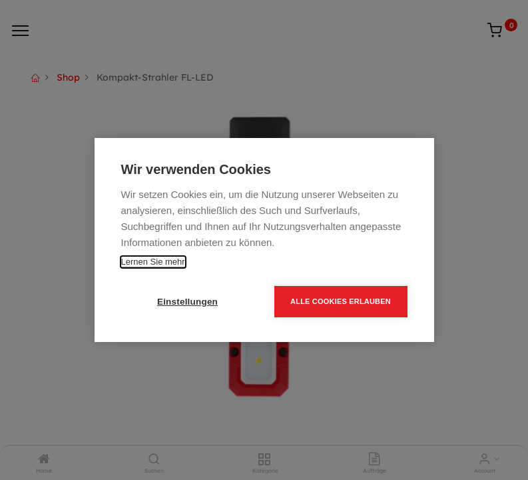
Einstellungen (187, 302)
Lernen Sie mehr (153, 262)
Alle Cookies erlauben (340, 301)
